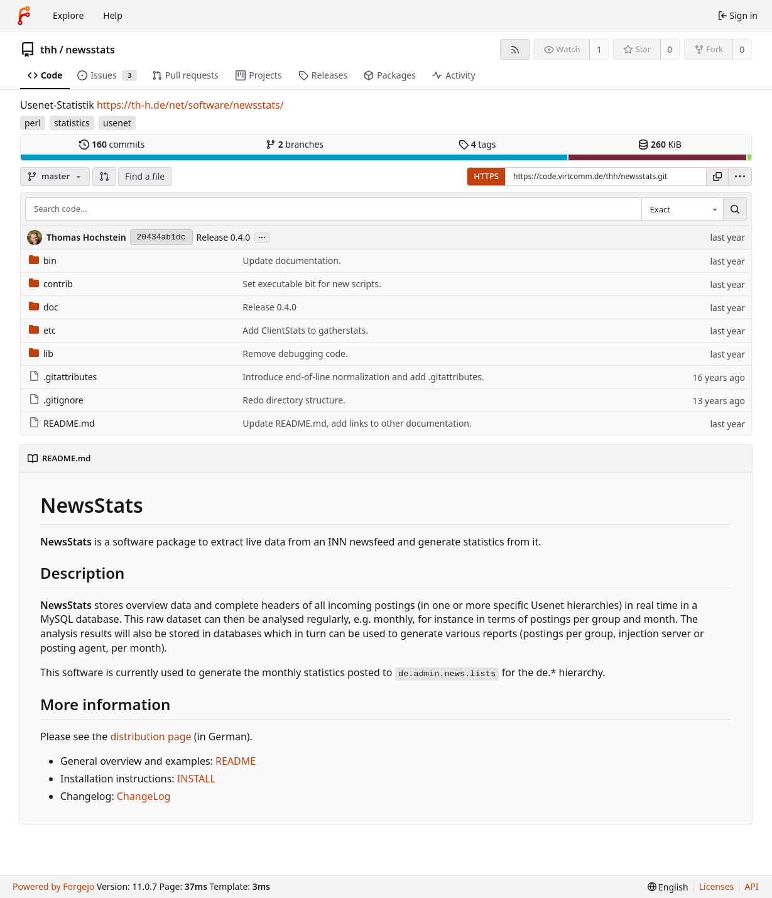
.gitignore (56, 400)
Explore (68, 15)
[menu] (740, 176)
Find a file (145, 176)
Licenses (716, 886)
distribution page (150, 736)
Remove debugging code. (294, 353)
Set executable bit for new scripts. (311, 284)
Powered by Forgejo (53, 886)
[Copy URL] (717, 176)
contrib (51, 284)
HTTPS (486, 176)
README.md (62, 423)
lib (41, 353)
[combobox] (682, 209)
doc (43, 307)
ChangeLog (144, 796)
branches (294, 144)
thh (48, 49)
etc (42, 330)
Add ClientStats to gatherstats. (305, 330)
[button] (104, 176)
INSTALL (196, 779)
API (751, 886)
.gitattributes (63, 377)
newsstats (90, 49)
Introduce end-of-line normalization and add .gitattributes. (363, 377)
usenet (117, 123)
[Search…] (735, 209)
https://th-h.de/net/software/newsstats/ (190, 105)
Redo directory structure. (293, 400)
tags (477, 144)
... (262, 237)
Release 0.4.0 (224, 237)
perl (32, 123)
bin (43, 260)
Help (112, 15)
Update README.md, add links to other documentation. (357, 423)
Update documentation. (291, 260)
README (235, 761)
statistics (72, 123)
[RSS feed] (515, 49)
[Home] (23, 15)
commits (111, 144)
